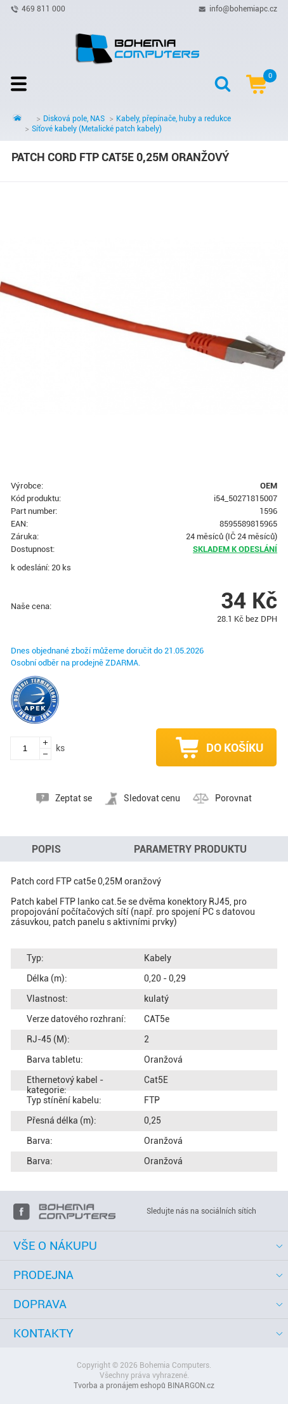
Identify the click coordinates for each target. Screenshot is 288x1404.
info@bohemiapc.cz (243, 8)
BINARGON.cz (190, 1385)
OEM (268, 485)
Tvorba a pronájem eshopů (120, 1385)
